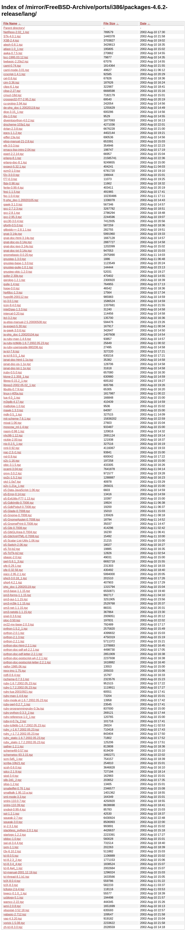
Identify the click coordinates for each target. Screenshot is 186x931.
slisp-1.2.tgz (11, 784)
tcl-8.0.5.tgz (11, 855)
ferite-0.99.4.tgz (13, 187)
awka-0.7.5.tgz (12, 53)
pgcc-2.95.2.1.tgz (14, 574)
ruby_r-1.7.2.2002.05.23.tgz (21, 733)
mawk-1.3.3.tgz (13, 410)
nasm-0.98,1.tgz (13, 431)
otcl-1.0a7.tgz (12, 481)
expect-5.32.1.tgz (14, 166)
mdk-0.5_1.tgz (12, 414)
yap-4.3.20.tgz (12, 918)
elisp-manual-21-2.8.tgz (18, 141)
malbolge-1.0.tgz (14, 406)
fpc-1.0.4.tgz (11, 196)
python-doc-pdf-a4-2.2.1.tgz (21, 649)
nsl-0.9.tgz (10, 456)
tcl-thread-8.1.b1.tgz (16, 876)
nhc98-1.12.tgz (13, 435)
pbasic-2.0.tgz (12, 557)
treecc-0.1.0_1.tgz (15, 893)
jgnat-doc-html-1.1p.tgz (18, 359)
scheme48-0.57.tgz (15, 750)
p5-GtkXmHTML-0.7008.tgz (21, 536)
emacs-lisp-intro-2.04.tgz (19, 149)
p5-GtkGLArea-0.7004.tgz (20, 532)
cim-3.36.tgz (11, 82)
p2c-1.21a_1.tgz (13, 485)
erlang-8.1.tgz (12, 158)
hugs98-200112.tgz (15, 296)
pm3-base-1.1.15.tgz (16, 591)
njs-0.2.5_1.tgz (13, 443)
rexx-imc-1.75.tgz (14, 670)
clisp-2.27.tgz (12, 90)
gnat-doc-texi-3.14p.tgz (18, 246)
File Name (10, 23)
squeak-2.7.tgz (13, 817)
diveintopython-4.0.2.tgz (18, 120)
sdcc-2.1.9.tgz (12, 771)
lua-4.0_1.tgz (11, 397)
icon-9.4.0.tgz (12, 305)
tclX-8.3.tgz (10, 885)
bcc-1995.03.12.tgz (15, 57)
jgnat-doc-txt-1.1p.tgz (17, 368)
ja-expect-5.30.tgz (15, 326)
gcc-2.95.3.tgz (12, 217)
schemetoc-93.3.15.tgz (18, 754)
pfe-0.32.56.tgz (13, 570)
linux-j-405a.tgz (13, 393)
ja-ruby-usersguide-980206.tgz (23, 347)
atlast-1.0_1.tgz (13, 49)
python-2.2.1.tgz (13, 641)
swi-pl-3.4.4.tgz (13, 843)
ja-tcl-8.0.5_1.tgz (14, 355)
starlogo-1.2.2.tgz (14, 834)
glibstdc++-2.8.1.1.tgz (17, 229)
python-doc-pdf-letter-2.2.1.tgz (22, 654)
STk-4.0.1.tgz (12, 36)
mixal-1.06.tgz (12, 422)
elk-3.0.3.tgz (11, 145)
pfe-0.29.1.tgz (12, 565)
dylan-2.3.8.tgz (13, 128)
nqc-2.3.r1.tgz (12, 452)
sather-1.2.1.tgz (13, 746)
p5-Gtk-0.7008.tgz (15, 527)
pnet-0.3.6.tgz (12, 616)
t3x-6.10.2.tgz (12, 851)
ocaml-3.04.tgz (13, 469)
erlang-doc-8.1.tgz (15, 162)
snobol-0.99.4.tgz (14, 809)
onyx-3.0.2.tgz (12, 473)
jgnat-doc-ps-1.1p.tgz (17, 364)
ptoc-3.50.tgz (11, 620)
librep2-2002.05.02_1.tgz (19, 385)
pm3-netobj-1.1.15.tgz (17, 612)
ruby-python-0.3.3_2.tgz (18, 712)
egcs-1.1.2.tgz (12, 132)
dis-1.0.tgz (10, 116)
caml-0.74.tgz (12, 65)
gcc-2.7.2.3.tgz (13, 208)
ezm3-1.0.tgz (11, 170)
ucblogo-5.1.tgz (13, 897)
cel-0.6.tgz (10, 78)
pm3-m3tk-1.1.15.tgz (16, 603)
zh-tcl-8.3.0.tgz (13, 927)
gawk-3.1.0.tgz (12, 204)
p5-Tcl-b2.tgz (11, 548)
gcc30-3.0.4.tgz (13, 221)
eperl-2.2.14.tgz (13, 153)
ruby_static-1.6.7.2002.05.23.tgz (24, 737)
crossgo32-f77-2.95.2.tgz (19, 99)
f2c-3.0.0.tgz (11, 174)
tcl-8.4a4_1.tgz (13, 868)
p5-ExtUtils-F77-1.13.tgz (19, 498)
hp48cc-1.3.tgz (13, 292)
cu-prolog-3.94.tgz (15, 103)
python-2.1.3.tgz (13, 637)
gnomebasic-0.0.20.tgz (18, 254)
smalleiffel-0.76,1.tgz (16, 788)
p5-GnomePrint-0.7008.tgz (20, 523)
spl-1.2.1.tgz (11, 813)
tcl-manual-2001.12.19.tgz (20, 872)
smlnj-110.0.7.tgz (14, 801)
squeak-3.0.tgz (13, 822)
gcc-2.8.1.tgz (11, 212)
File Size (109, 23)
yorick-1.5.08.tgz (14, 922)
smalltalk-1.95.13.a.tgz (18, 792)
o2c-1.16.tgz (11, 460)
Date (143, 23)
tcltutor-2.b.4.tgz (13, 889)
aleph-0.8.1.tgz (13, 44)
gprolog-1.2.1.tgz (14, 280)
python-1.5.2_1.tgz (15, 628)
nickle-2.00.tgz (12, 439)
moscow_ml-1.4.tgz (16, 427)
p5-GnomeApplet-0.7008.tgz (21, 519)
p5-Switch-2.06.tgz (15, 544)
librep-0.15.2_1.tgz (15, 380)
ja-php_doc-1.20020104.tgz (21, 334)
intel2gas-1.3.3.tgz (15, 309)
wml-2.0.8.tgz (12, 906)
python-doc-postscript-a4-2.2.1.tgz (25, 658)
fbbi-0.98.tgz (11, 183)
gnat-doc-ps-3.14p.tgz (17, 242)
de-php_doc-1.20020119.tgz (21, 107)
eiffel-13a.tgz (11, 137)
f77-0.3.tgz (10, 179)
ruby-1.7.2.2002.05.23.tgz (20, 687)
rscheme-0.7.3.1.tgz (16, 679)
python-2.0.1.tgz (13, 633)
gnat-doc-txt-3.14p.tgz (17, 250)
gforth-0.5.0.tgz (13, 225)
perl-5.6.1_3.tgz (13, 561)
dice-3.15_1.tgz (13, 111)
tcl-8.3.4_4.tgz (12, 864)
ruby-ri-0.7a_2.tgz (14, 721)
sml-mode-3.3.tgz (14, 796)
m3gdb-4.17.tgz (13, 401)
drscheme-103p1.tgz (16, 124)
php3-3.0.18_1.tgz (15, 578)
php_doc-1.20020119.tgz (19, 586)
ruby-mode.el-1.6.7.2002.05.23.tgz (25, 700)
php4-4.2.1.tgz (12, 582)
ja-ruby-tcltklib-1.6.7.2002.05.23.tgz (26, 343)
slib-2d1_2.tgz (12, 780)
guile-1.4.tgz (11, 284)
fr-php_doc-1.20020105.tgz (20, 200)
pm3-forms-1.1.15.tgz (17, 595)
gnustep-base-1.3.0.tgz (18, 263)
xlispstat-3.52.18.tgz (16, 910)
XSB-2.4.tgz (11, 40)
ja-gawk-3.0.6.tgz (14, 330)
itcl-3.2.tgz (10, 317)
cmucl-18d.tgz (12, 95)
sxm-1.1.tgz (11, 847)
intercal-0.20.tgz (13, 313)
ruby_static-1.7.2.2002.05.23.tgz (24, 742)
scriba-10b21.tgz (14, 763)
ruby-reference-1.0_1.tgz (19, 716)
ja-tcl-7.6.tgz (11, 351)
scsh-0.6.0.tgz (12, 767)
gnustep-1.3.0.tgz (14, 259)
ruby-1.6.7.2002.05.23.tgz (20, 683)
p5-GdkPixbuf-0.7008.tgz (19, 506)
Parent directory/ (14, 28)
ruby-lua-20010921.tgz (18, 691)
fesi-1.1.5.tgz (11, 191)
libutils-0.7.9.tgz (13, 389)
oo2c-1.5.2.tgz (12, 477)
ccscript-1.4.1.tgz (14, 74)
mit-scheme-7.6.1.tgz (17, 418)
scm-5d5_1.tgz (13, 758)
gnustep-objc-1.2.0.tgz (17, 271)
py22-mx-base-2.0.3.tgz (18, 624)
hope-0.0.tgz (11, 288)
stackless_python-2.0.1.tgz (20, 830)
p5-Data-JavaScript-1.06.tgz (21, 490)
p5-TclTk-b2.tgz (13, 553)
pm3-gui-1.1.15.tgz (15, 599)
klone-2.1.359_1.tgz (16, 376)
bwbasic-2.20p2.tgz (16, 61)
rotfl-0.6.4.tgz (11, 675)
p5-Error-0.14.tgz (14, 494)
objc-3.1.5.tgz (12, 464)
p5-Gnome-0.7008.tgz (17, 515)
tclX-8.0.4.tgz (11, 880)
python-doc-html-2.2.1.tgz (19, 645)
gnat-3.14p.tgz (12, 233)
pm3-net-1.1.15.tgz (15, 607)
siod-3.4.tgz (11, 775)
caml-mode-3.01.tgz (16, 70)
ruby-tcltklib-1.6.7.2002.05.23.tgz (24, 725)
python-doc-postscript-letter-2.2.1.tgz (27, 662)
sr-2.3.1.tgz (10, 826)
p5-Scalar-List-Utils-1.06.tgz (21, 540)
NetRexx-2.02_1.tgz (16, 32)
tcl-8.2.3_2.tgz (12, 859)
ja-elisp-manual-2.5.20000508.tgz (24, 322)
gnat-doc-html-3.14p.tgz (18, 238)
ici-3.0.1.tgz (10, 301)
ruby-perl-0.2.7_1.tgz (16, 704)
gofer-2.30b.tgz (13, 275)
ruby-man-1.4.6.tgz (15, 695)
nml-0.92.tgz (11, 448)
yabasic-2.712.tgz (14, 914)
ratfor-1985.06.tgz (14, 666)
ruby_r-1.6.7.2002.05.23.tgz (21, 729)
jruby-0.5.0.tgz (12, 372)
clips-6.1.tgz (11, 86)
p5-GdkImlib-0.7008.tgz (18, 502)
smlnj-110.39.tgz (14, 805)
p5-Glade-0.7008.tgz (16, 511)
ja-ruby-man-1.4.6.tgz (17, 338)
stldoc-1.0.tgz (12, 838)
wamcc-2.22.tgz (13, 901)
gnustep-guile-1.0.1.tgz (18, 267)
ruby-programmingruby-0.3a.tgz (23, 708)
